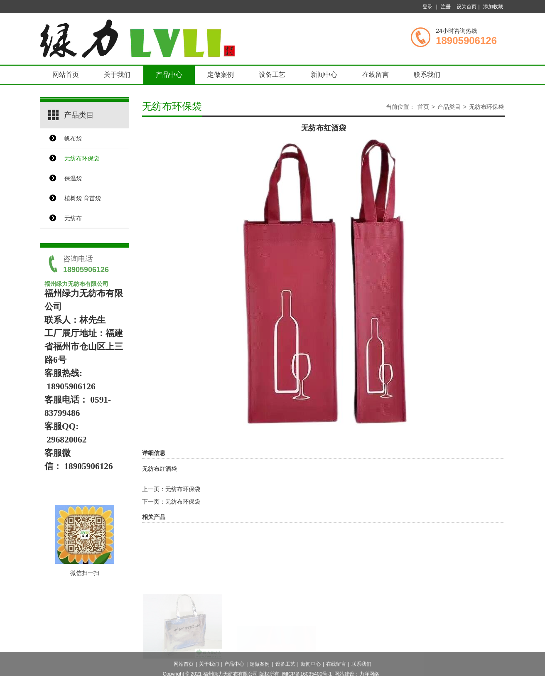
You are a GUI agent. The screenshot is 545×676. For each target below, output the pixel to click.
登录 (427, 7)
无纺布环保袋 (81, 158)
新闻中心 (324, 74)
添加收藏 (493, 7)
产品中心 (169, 74)
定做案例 (220, 74)
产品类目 (449, 106)
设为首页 (466, 7)
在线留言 (375, 74)
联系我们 (427, 74)
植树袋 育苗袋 (82, 198)
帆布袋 (73, 138)
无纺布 (73, 218)
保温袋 (73, 178)
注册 (446, 7)
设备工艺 (272, 74)
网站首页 (65, 74)
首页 (423, 106)
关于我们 (117, 74)
